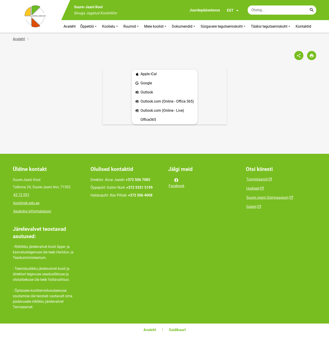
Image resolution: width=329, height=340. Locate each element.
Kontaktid (303, 26)
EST (233, 10)
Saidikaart (177, 330)
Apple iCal (146, 74)
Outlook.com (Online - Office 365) (164, 101)
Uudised (252, 188)
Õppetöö (89, 26)
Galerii (251, 207)
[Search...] (312, 10)
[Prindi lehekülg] (311, 55)
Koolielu (110, 26)
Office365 (148, 119)
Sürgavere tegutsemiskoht (223, 26)
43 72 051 (21, 195)
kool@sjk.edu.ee (26, 203)
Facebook (176, 182)
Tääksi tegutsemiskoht (271, 26)
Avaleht (70, 26)
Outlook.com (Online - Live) (159, 111)
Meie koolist (155, 26)
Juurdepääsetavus (204, 10)
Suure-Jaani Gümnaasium (267, 197)
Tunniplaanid (257, 179)
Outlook (144, 92)
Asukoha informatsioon (32, 211)
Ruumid (131, 26)
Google (143, 83)
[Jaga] (298, 55)
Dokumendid (184, 26)
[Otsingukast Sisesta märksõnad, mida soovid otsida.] (282, 10)
